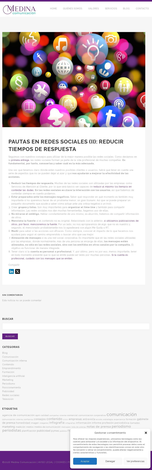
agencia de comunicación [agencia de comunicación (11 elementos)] (18, 415)
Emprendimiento (11, 368)
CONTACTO (142, 9)
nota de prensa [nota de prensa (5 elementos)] (78, 427)
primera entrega (20, 160)
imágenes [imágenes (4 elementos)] (44, 423)
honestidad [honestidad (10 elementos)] (23, 423)
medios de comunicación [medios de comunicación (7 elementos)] (47, 427)
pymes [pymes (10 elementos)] (55, 430)
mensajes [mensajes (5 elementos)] (66, 427)
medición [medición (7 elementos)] (21, 427)
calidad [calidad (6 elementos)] (45, 415)
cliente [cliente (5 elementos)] (63, 415)
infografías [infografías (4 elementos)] (70, 423)
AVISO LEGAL (45, 462)
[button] (145, 432)
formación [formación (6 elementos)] (131, 419)
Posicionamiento (11, 387)
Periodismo (8, 383)
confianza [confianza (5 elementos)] (28, 419)
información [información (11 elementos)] (83, 422)
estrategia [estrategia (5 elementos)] (108, 419)
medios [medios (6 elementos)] (30, 427)
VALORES (93, 9)
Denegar (110, 461)
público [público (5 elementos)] (63, 431)
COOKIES (60, 462)
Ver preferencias (135, 461)
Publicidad (8, 391)
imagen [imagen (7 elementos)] (35, 423)
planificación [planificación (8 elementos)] (29, 431)
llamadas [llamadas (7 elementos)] (135, 423)
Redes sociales (10, 395)
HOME (53, 9)
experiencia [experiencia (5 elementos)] (119, 419)
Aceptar (85, 461)
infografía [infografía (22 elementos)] (56, 422)
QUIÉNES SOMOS (72, 9)
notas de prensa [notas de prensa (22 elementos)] (99, 426)
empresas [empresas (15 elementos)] (75, 419)
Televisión (8, 399)
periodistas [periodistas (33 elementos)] (11, 430)
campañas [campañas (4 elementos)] (54, 415)
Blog (5, 353)
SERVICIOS (111, 9)
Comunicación (10, 357)
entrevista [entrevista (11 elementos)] (89, 419)
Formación (8, 372)
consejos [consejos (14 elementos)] (40, 419)
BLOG (126, 9)
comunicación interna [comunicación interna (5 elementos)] (12, 419)
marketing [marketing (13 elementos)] (8, 426)
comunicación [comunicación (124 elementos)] (122, 414)
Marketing (7, 380)
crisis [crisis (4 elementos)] (65, 419)
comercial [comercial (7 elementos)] (72, 415)
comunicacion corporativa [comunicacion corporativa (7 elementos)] (92, 415)
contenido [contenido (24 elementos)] (54, 419)
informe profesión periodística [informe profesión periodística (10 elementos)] (110, 423)
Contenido (8, 364)
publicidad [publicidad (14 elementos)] (43, 430)
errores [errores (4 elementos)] (99, 419)
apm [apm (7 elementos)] (37, 415)
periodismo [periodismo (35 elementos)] (121, 426)
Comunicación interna (14, 360)
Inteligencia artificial (13, 376)
